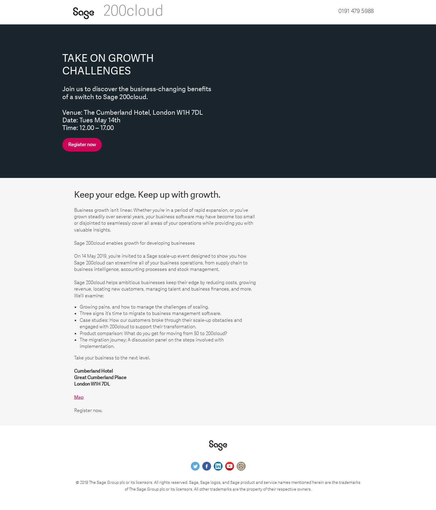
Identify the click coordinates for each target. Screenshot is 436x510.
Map (78, 397)
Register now (82, 144)
